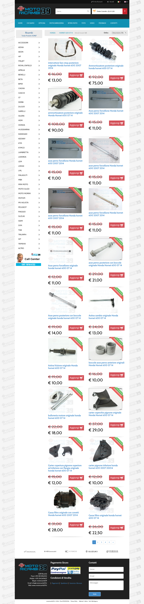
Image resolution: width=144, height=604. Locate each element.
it (119, 2)
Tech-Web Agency (93, 601)
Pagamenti (55, 583)
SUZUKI (21, 216)
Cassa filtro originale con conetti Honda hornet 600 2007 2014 (63, 514)
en (126, 2)
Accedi (110, 2)
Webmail (81, 601)
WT (19, 239)
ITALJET (21, 61)
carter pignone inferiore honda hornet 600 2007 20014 (103, 466)
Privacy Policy (74, 601)
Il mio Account (96, 2)
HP (19, 56)
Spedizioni (64, 583)
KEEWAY (21, 139)
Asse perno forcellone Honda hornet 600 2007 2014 (106, 112)
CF (19, 97)
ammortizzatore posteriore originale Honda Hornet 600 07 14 (65, 114)
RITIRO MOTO (72, 23)
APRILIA (21, 70)
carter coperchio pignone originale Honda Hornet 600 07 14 (105, 414)
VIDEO (92, 23)
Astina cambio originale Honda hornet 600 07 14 (103, 317)
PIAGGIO (22, 212)
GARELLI (21, 111)
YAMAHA (22, 244)
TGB (20, 230)
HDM (20, 120)
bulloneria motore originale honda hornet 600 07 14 (64, 416)
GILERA (21, 116)
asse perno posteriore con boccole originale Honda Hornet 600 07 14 (105, 264)
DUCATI (21, 107)
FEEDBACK (102, 23)
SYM (20, 225)
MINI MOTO (23, 184)
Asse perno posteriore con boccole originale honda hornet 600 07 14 (64, 317)
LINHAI (21, 166)
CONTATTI (113, 23)
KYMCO (21, 148)
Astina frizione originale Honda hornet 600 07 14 (63, 367)
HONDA (21, 125)
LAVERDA (22, 157)
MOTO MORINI (24, 193)
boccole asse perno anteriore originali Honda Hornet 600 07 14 (106, 364)
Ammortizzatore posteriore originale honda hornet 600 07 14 (106, 67)
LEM (20, 161)
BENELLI (21, 75)
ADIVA (21, 47)
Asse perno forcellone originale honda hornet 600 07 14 (63, 267)
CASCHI (21, 93)
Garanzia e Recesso (75, 583)
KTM (20, 143)
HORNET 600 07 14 (66, 33)
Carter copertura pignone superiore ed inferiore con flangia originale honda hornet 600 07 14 (65, 468)
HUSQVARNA (24, 129)
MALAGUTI (22, 175)
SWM (20, 221)
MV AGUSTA (23, 202)
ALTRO (21, 248)
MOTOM (21, 198)
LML (20, 170)
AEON (20, 52)
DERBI (21, 102)
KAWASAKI (22, 134)
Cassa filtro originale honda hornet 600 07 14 (105, 516)
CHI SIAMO (30, 23)
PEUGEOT (22, 207)
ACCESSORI (23, 43)
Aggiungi (76, 75)
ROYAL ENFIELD (24, 65)
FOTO (84, 23)
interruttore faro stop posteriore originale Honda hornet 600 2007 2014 (64, 66)
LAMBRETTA (23, 152)
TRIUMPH (22, 234)
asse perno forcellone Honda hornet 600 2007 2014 (65, 162)
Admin (86, 601)
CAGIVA (21, 88)
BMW (20, 84)
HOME (20, 23)
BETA (20, 79)
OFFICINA (42, 23)
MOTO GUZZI (23, 189)
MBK (20, 180)
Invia (94, 594)
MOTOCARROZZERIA (57, 23)
